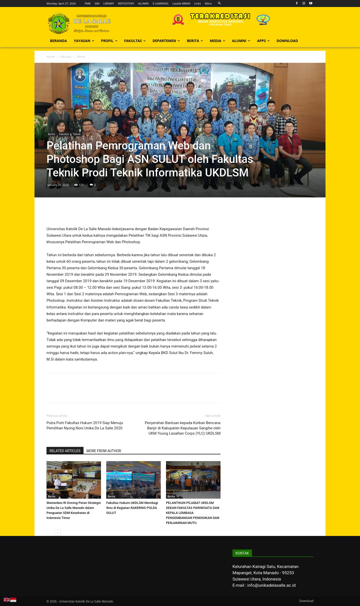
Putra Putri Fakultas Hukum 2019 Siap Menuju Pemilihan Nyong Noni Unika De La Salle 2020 (84, 425)
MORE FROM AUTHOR (103, 451)
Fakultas (65, 57)
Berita (51, 134)
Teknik (76, 134)
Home (50, 57)
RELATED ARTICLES (65, 451)
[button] (219, 3)
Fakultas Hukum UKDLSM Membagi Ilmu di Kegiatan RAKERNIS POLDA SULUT (132, 508)
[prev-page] (49, 533)
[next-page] (57, 533)
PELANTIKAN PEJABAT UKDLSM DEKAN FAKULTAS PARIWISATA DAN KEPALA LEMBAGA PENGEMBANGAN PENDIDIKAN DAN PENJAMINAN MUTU (192, 513)
